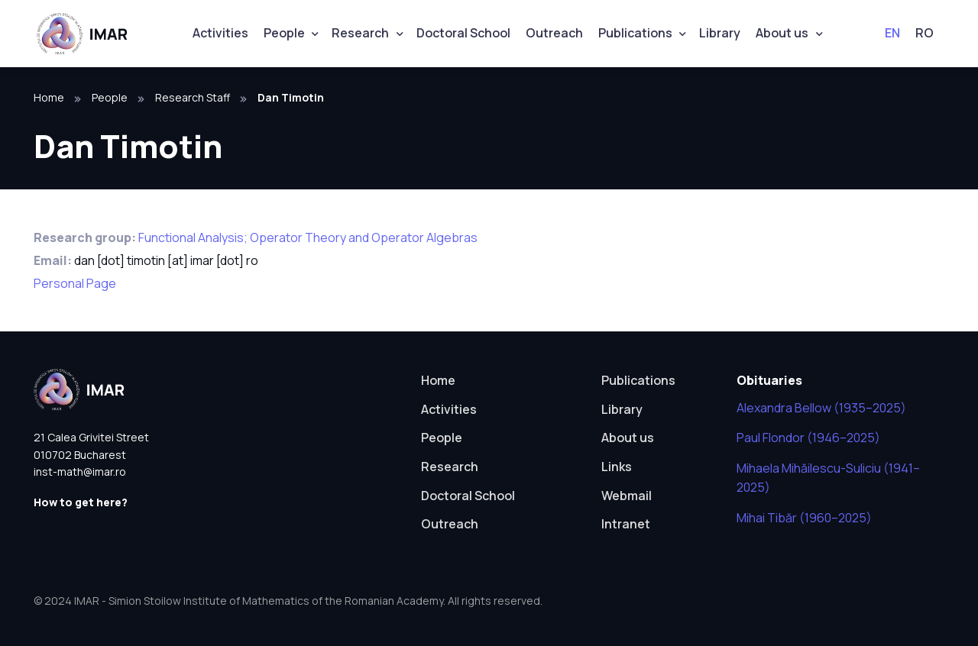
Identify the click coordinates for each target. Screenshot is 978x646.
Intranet (625, 523)
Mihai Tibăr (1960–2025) (804, 517)
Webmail (626, 495)
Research (360, 32)
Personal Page (75, 283)
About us (782, 32)
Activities (220, 32)
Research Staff (192, 97)
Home (49, 97)
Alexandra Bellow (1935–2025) (821, 407)
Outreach (554, 32)
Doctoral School (463, 32)
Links (616, 466)
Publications (635, 32)
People (284, 32)
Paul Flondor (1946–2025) (808, 437)
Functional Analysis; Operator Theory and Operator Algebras (308, 237)
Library (719, 32)
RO (924, 32)
